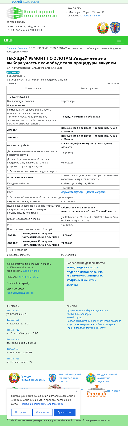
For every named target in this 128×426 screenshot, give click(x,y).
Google (87, 15)
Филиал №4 (12, 339)
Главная (11, 48)
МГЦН (9, 40)
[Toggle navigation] (119, 40)
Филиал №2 (12, 320)
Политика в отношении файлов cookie (42, 403)
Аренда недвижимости (82, 267)
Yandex (96, 15)
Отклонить (42, 412)
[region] (43, 403)
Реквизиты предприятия (20, 292)
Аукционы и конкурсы (81, 280)
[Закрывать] (76, 391)
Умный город (73, 317)
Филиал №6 (12, 358)
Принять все (65, 412)
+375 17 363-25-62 (29, 276)
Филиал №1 (12, 310)
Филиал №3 (12, 329)
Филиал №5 (12, 348)
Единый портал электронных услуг (86, 327)
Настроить (21, 412)
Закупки (22, 48)
